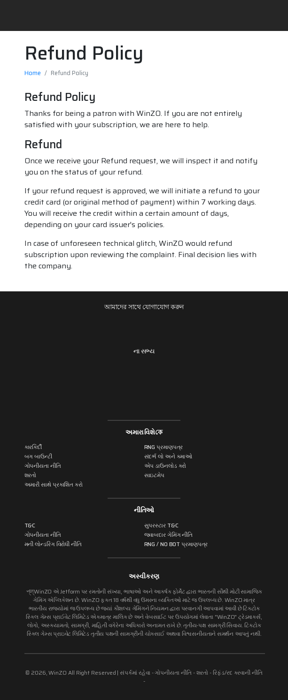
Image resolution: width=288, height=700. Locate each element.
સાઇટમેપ (154, 475)
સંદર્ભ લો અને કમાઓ (168, 456)
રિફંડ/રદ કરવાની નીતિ (238, 672)
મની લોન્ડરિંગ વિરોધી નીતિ (53, 544)
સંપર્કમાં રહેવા (135, 672)
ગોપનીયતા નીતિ (42, 465)
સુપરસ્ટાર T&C (161, 525)
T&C (30, 525)
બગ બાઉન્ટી (38, 456)
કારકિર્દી (33, 446)
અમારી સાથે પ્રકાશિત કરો (53, 484)
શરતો (30, 475)
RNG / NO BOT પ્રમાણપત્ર (176, 544)
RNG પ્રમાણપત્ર (163, 446)
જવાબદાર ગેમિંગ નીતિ (168, 534)
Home (32, 73)
